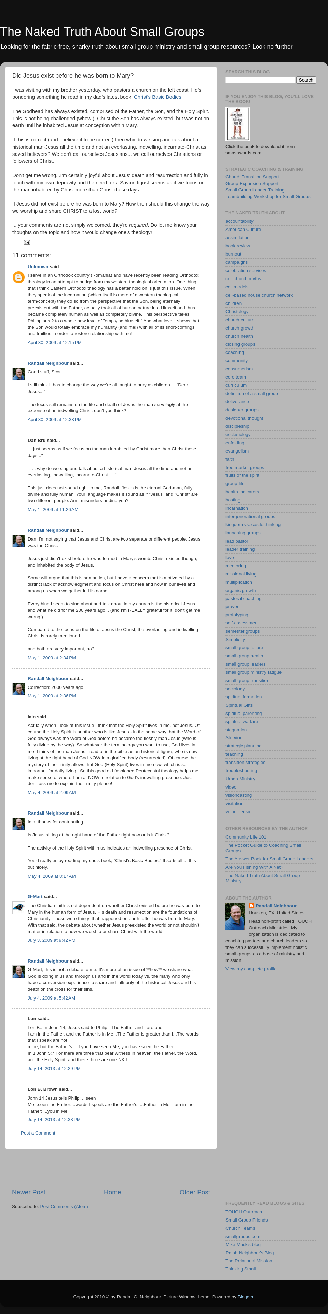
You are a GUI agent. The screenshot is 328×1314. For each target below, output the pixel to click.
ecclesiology (238, 434)
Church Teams (240, 1228)
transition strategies (245, 762)
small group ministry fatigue (254, 672)
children (234, 303)
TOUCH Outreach (244, 1211)
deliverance (237, 401)
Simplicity (235, 639)
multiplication (239, 582)
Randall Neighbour (48, 363)
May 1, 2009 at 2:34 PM (52, 657)
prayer (232, 606)
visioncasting (239, 795)
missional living (241, 574)
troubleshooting (241, 770)
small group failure (244, 647)
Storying (234, 737)
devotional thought (244, 418)
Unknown (38, 266)
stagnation (236, 729)
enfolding (235, 442)
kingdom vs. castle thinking (253, 524)
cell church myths (243, 278)
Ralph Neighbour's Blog (250, 1252)
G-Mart (35, 896)
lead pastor (237, 541)
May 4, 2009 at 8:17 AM (52, 876)
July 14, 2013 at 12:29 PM (54, 1068)
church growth (240, 328)
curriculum (236, 385)
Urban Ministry (240, 778)
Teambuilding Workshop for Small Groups (268, 196)
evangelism (237, 451)
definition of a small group (252, 393)
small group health (244, 655)
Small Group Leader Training (255, 190)
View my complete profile (251, 968)
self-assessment (242, 622)
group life (235, 483)
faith (230, 459)
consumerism (239, 368)
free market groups (245, 467)
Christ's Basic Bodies (157, 97)
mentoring (236, 565)
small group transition (247, 680)
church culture (240, 319)
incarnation (237, 508)
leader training (240, 549)
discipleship (237, 426)
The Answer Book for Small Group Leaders (269, 858)
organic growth (241, 590)
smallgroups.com (243, 1236)
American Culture (243, 229)
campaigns (237, 262)
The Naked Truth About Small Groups (102, 32)
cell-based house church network (259, 295)
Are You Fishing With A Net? (254, 867)
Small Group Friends (247, 1220)
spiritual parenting (244, 713)
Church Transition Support (252, 176)
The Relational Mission (249, 1260)
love (230, 557)
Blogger (246, 1296)
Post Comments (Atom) (64, 1206)
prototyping (237, 614)
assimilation (238, 237)
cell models (237, 286)
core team (236, 377)
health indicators (242, 491)
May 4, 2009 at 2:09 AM (52, 792)
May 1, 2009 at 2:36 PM (52, 695)
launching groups (243, 532)
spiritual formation (244, 696)
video (231, 787)
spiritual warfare (242, 721)
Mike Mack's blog (243, 1244)
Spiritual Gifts (239, 705)
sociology (235, 688)
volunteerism (239, 811)
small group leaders (246, 664)
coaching (235, 352)
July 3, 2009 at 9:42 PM (52, 940)
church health (239, 336)
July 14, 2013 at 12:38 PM (54, 1119)
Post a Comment (38, 1133)
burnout (233, 254)
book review (238, 245)
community (237, 360)
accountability (240, 221)
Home (112, 1192)
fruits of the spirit (242, 475)
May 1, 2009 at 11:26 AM (53, 509)
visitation (235, 803)
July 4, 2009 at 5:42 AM (51, 998)
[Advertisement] (111, 1168)
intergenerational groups (250, 516)
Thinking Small (241, 1269)
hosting (233, 500)
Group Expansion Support (252, 183)
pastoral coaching (244, 598)
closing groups (240, 344)
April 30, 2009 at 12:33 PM (55, 419)
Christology (237, 311)
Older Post (195, 1192)
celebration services (246, 270)
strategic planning (244, 745)
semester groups (243, 631)
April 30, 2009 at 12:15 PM (55, 342)
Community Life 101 (246, 837)
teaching (234, 754)
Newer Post (28, 1192)
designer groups (242, 409)
